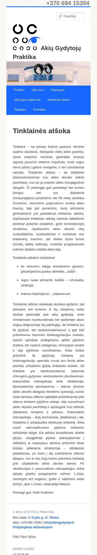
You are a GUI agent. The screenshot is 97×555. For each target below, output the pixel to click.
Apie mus (37, 90)
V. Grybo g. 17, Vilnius (43, 517)
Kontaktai (39, 109)
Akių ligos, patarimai (27, 100)
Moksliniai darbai (59, 100)
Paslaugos (58, 90)
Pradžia (19, 90)
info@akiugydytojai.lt (59, 522)
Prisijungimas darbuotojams (33, 527)
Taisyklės (20, 109)
